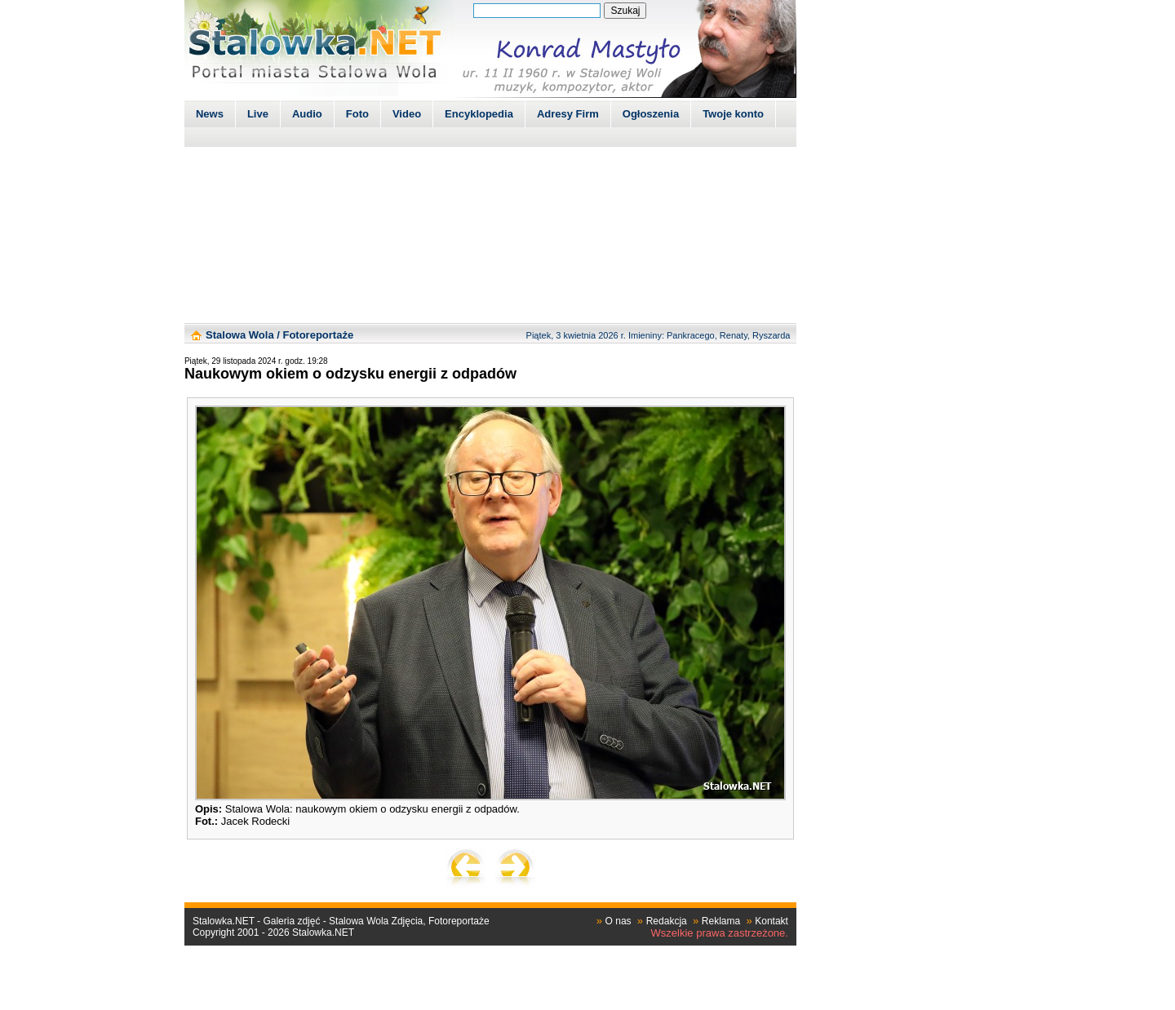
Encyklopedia (479, 114)
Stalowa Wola (240, 335)
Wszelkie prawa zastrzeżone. (719, 933)
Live (257, 114)
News (210, 114)
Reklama (721, 921)
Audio (307, 114)
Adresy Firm (568, 114)
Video (406, 114)
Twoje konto (733, 114)
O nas (618, 921)
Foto (357, 114)
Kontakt (771, 921)
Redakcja (666, 921)
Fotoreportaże (317, 335)
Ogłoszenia (651, 114)
